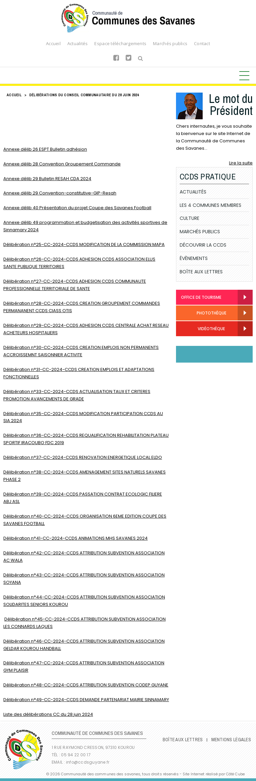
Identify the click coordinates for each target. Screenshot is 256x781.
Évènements (194, 258)
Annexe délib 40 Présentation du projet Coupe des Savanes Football (77, 208)
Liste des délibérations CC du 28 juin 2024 (48, 714)
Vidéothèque (203, 329)
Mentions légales (231, 740)
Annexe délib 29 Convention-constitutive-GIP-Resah (59, 193)
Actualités (77, 43)
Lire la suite (241, 163)
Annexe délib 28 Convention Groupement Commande (62, 164)
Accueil (53, 43)
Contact (202, 43)
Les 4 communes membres (210, 205)
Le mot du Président (231, 105)
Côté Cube (235, 774)
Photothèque (203, 313)
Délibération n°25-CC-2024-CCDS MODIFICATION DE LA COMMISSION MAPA (84, 244)
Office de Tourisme (201, 297)
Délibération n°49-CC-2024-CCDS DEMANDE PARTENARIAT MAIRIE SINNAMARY (86, 699)
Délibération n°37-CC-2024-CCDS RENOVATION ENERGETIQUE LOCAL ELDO (82, 457)
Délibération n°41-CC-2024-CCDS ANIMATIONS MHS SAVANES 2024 (75, 538)
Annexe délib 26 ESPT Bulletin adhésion (45, 149)
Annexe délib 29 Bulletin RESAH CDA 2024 (47, 178)
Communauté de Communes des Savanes (128, 18)
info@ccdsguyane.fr (87, 762)
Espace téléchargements (120, 43)
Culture (189, 218)
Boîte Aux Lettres (201, 271)
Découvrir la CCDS (203, 245)
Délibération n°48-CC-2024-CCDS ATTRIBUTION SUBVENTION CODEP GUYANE (85, 685)
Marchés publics (170, 43)
